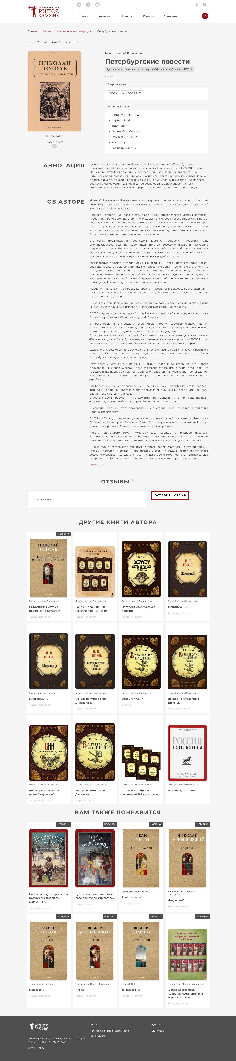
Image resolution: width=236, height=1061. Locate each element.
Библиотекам (98, 1035)
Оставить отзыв (170, 495)
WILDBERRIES (132, 93)
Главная (33, 31)
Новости (126, 16)
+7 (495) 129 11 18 (37, 1041)
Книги (84, 16)
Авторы (104, 16)
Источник (96, 465)
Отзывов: (71, 42)
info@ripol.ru (59, 1041)
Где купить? (158, 1030)
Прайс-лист (171, 16)
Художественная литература (74, 31)
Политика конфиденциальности (109, 1030)
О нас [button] (147, 16)
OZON (113, 93)
